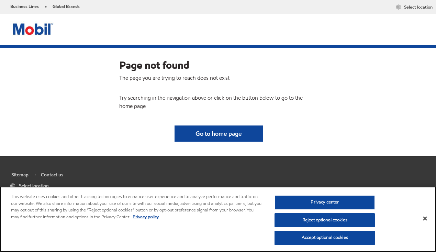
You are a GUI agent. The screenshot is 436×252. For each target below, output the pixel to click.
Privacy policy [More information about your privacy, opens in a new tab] (146, 217)
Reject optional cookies (324, 220)
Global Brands (66, 6)
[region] (218, 219)
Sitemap (20, 175)
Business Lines (24, 6)
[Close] (425, 218)
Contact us (52, 175)
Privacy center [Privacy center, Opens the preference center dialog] (325, 202)
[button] (219, 133)
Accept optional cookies (325, 237)
